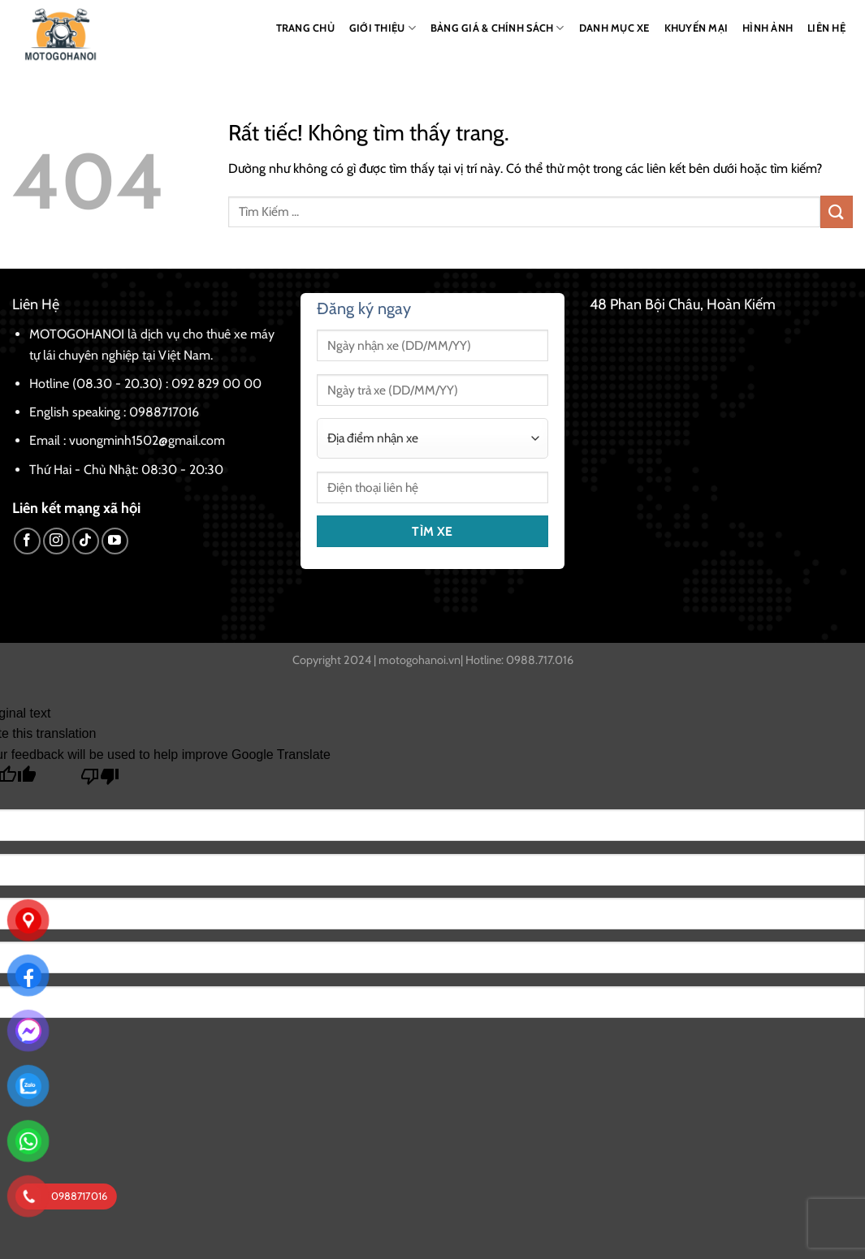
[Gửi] (836, 211)
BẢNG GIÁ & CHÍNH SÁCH (497, 28)
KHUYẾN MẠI (696, 28)
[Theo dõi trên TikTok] (85, 541)
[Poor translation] (100, 780)
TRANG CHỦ (305, 28)
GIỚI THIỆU (382, 28)
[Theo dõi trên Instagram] (56, 541)
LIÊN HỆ (826, 28)
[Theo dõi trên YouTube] (115, 541)
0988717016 (164, 412)
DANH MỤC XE (614, 28)
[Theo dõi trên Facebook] (27, 541)
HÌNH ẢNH (767, 28)
